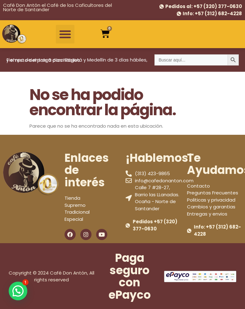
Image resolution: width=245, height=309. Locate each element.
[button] (65, 34)
